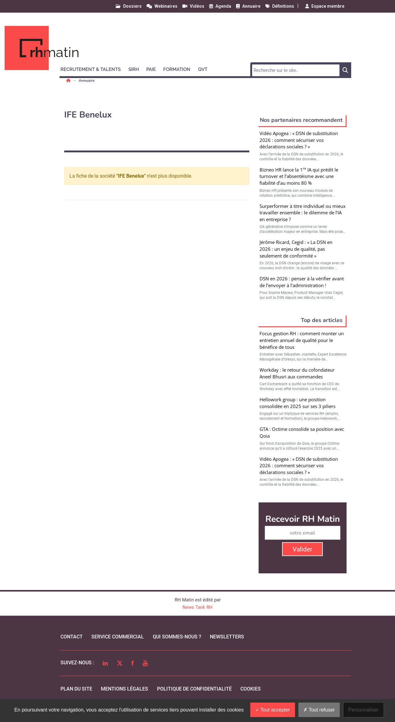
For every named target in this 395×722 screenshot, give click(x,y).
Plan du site (76, 689)
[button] (93, 68)
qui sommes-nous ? (177, 637)
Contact (71, 637)
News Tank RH (197, 607)
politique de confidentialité (194, 689)
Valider (302, 549)
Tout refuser (319, 709)
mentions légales (124, 689)
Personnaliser (363, 709)
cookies (250, 689)
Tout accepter (272, 709)
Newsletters (227, 637)
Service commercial (117, 637)
